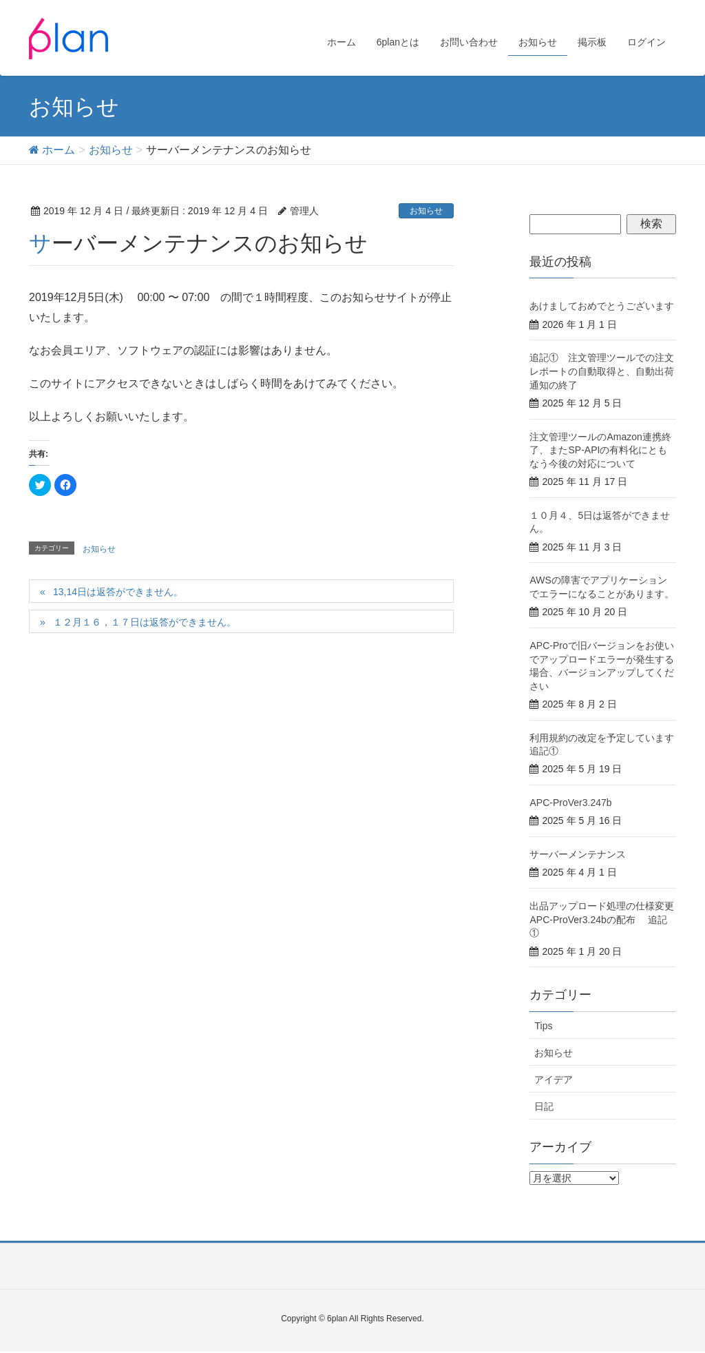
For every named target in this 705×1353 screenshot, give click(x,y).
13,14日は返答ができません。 (118, 591)
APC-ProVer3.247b (570, 802)
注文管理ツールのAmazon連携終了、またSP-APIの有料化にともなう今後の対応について (600, 450)
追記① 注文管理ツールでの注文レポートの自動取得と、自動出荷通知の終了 (601, 371)
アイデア (553, 1079)
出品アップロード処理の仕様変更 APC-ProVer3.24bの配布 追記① (606, 919)
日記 (544, 1106)
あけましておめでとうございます (601, 305)
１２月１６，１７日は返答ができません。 (144, 622)
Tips (543, 1025)
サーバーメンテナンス (577, 854)
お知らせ (426, 211)
